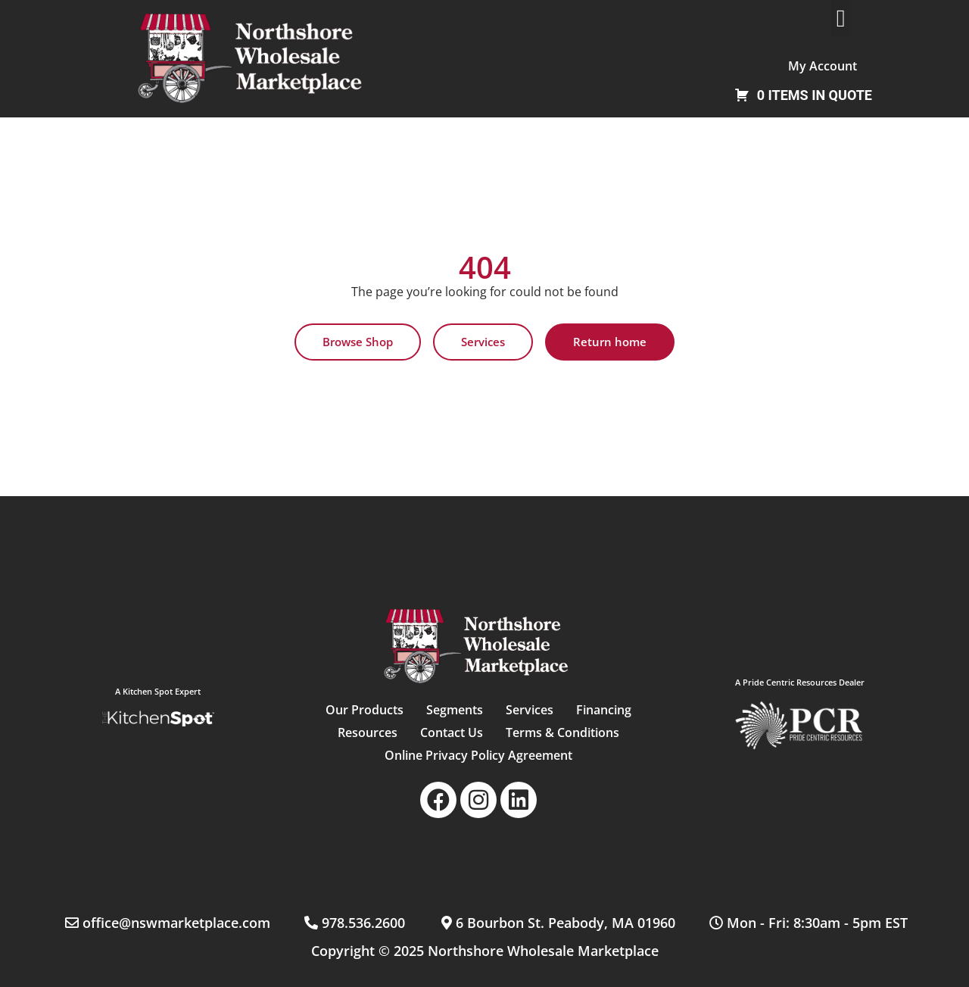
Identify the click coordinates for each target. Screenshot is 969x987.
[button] (841, 18)
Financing (603, 709)
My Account (822, 66)
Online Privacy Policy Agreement (478, 755)
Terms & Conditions (562, 732)
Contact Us (451, 732)
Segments (454, 709)
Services (529, 709)
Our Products (364, 709)
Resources (367, 732)
